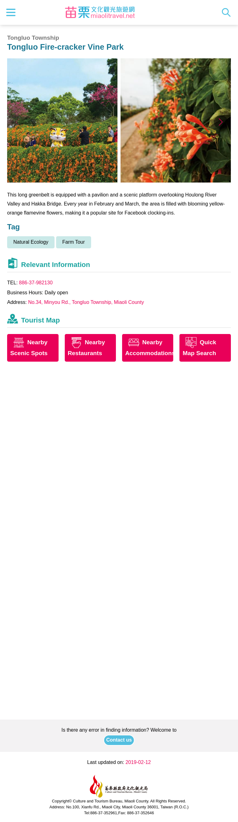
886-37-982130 (36, 282)
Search (228, 12)
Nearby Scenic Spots (29, 347)
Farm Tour (73, 242)
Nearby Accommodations (149, 347)
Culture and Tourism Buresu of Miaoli (100, 12)
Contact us (119, 740)
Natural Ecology (30, 242)
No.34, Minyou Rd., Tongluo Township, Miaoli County (86, 302)
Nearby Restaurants (86, 347)
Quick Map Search (199, 347)
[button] (221, 122)
